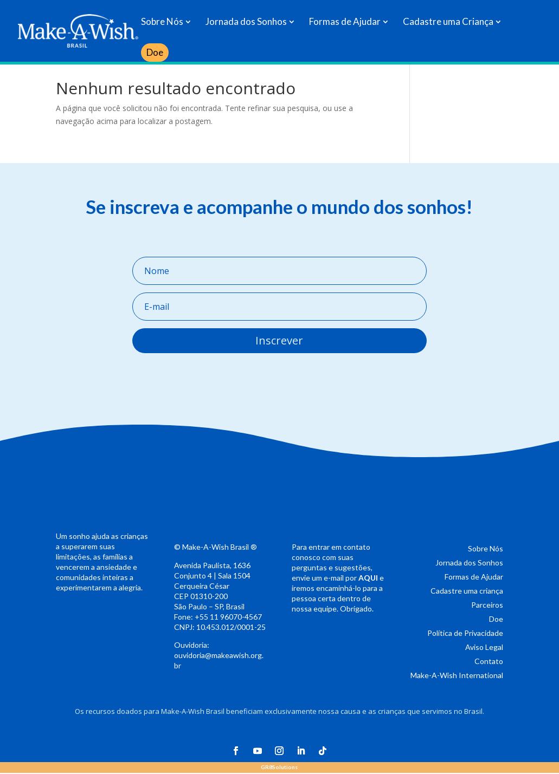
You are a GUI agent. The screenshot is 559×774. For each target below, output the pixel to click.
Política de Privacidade (465, 633)
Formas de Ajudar (345, 22)
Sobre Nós (162, 22)
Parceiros (487, 604)
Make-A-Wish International (456, 675)
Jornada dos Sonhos (246, 22)
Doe (154, 52)
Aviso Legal (484, 647)
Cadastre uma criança (467, 590)
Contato (488, 661)
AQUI (368, 577)
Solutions (279, 767)
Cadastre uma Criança (448, 22)
